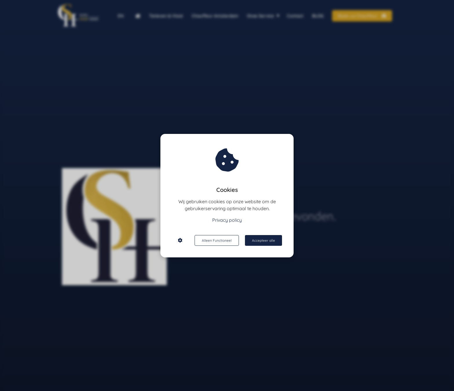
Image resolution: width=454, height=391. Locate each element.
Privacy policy (227, 220)
